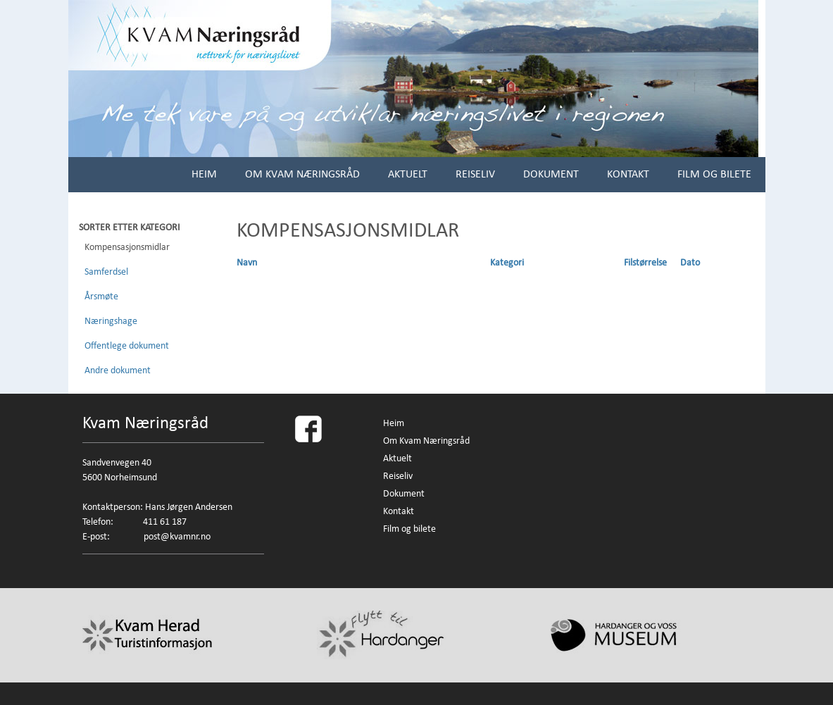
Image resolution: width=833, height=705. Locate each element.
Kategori (507, 263)
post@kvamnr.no (177, 537)
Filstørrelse (645, 263)
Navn (247, 263)
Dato (690, 263)
